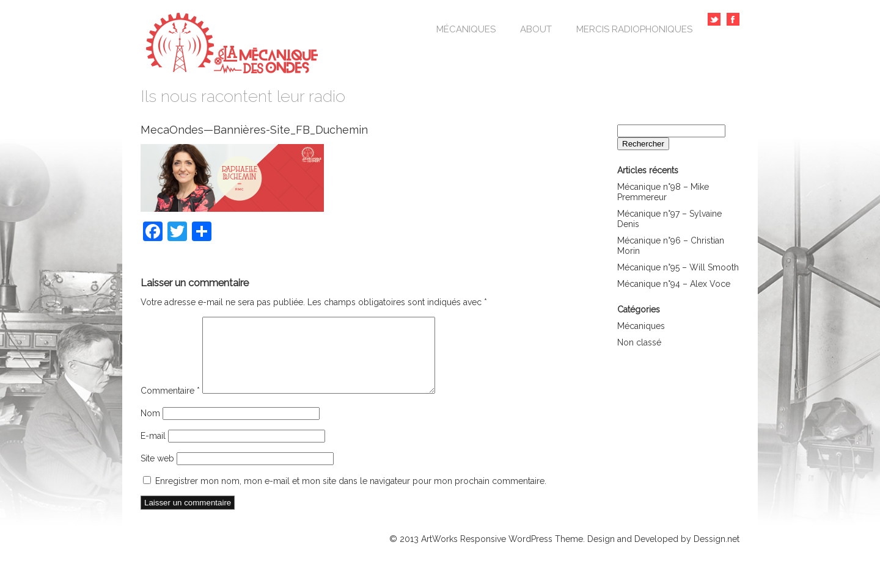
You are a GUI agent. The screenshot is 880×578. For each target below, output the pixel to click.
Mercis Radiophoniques (634, 29)
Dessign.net (716, 553)
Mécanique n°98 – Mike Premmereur (663, 192)
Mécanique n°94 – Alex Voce (673, 284)
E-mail (153, 450)
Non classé (639, 342)
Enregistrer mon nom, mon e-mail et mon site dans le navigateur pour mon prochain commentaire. (350, 495)
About (536, 29)
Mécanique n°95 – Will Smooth (678, 267)
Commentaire (170, 405)
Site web (157, 473)
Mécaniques (466, 29)
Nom (150, 428)
